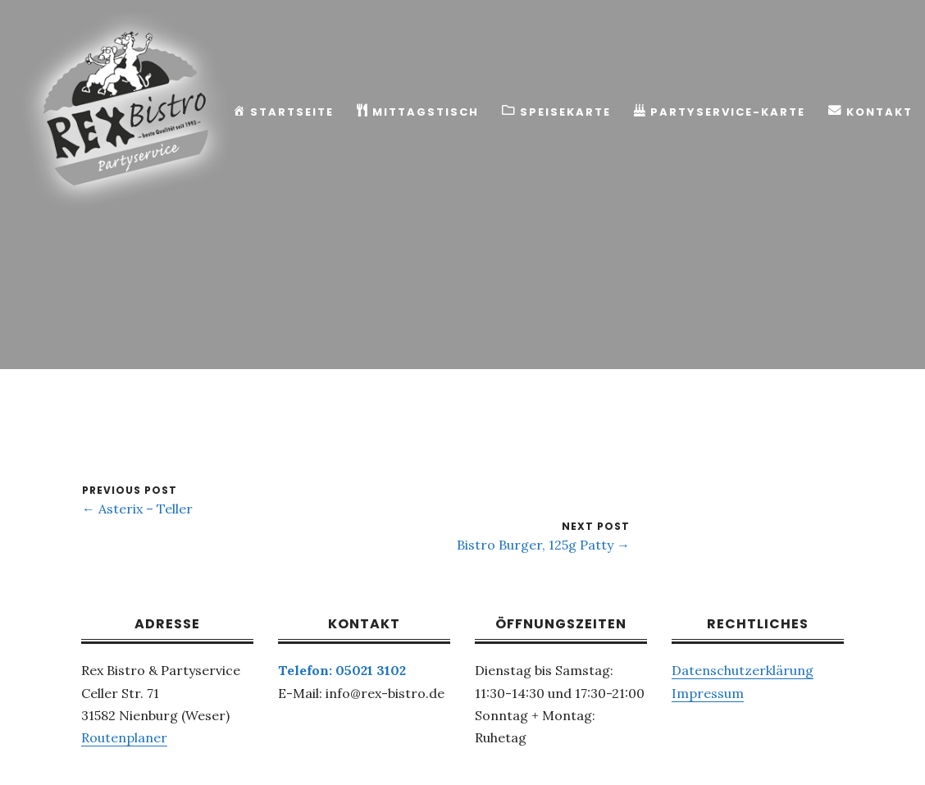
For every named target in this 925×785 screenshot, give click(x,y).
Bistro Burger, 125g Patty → (543, 544)
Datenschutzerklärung (742, 670)
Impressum (708, 693)
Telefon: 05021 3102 (342, 670)
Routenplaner (124, 737)
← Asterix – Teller (137, 508)
